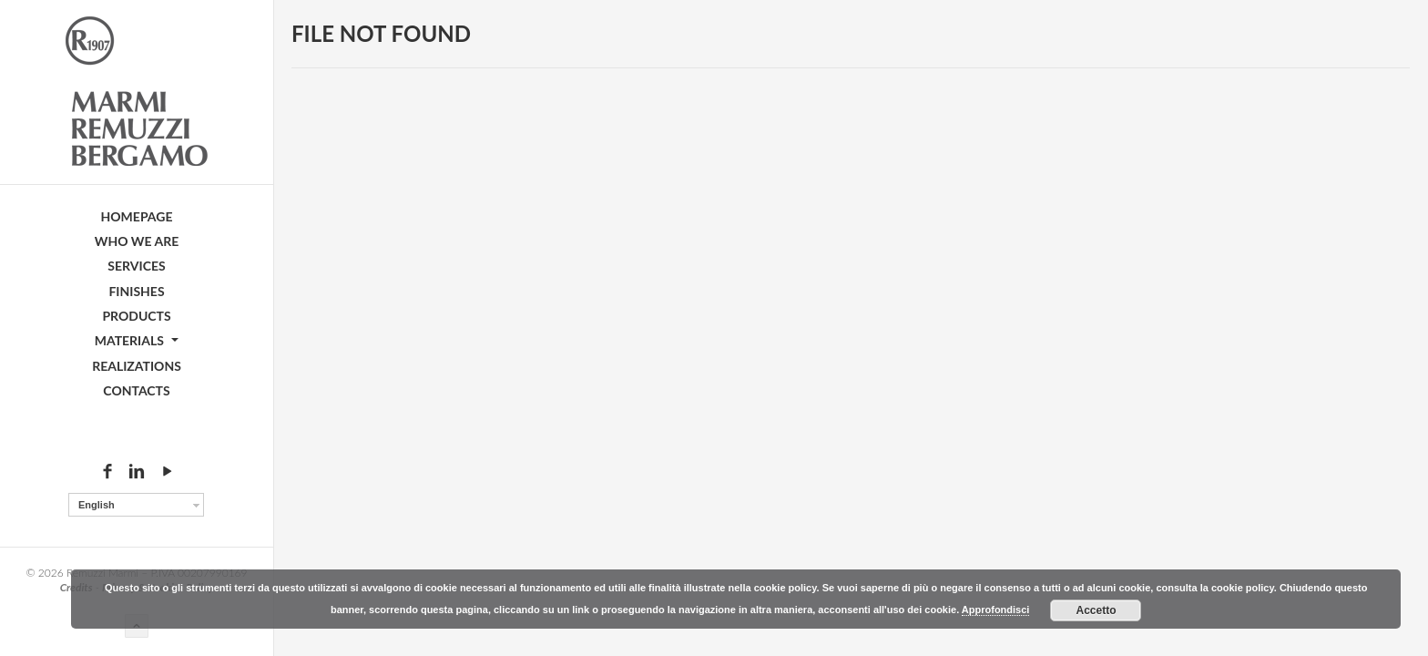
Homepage (137, 216)
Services (136, 265)
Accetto (1096, 610)
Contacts (136, 390)
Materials (137, 340)
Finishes (136, 291)
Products (136, 315)
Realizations (136, 366)
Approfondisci (996, 609)
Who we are (137, 241)
